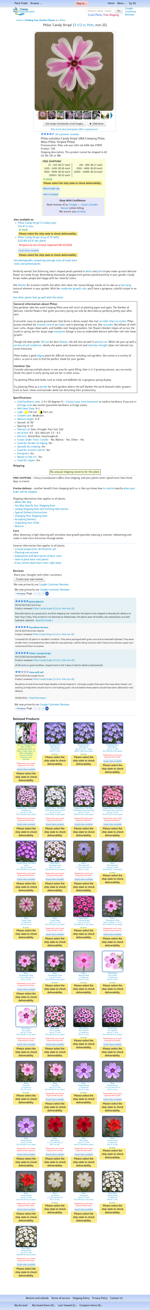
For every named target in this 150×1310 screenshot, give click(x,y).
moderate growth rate (73, 288)
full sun (45, 341)
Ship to (81, 3)
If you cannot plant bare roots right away (38, 562)
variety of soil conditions (28, 345)
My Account (21, 1305)
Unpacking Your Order (27, 522)
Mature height (25, 419)
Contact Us (116, 1298)
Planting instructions (26, 552)
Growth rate (24, 415)
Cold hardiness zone (28, 401)
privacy (81, 211)
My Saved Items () (43, 1305)
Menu (121, 3)
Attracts (22, 436)
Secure (65, 208)
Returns (19, 526)
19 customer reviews (60, 134)
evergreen (59, 331)
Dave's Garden (90, 204)
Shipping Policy (81, 1298)
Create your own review (29, 579)
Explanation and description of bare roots (38, 556)
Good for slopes (26, 460)
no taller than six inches (112, 321)
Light (20, 412)
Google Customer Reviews (54, 584)
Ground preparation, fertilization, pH (35, 549)
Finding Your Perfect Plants (41, 20)
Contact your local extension (82, 401)
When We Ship (23, 502)
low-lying (126, 285)
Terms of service (60, 1298)
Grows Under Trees (28, 439)
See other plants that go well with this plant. (38, 297)
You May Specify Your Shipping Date (35, 505)
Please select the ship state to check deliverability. (72, 183)
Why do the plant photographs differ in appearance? (74, 129)
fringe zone (25, 405)
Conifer (44, 439)
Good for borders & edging (32, 443)
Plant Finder (21, 3)
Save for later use (51, 188)
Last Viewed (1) (67, 1305)
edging (40, 355)
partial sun (101, 341)
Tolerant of (23, 429)
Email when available (29, 250)
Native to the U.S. (27, 457)
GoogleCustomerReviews (130, 11)
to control (108, 488)
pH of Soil (22, 432)
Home (111, 3)
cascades (108, 324)
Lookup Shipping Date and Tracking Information (41, 509)
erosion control (45, 324)
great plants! (36, 601)
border (43, 386)
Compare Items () (91, 1305)
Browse (36, 3)
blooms (22, 285)
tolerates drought (98, 345)
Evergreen (23, 453)
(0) (132, 3)
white (88, 271)
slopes (61, 324)
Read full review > (44, 620)
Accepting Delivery (25, 519)
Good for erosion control (31, 450)
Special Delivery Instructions (31, 512)
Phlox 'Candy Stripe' (40, 653)
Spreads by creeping (28, 446)
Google (73, 204)
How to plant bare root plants (32, 559)
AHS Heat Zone (25, 408)
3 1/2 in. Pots (84, 25)
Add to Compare (50, 194)
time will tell (36, 672)
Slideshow (96, 123)
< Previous (20, 593)
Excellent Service (38, 627)
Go (119, 10)
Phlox (62, 20)
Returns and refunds (37, 1298)
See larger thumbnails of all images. (64, 123)
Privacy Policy (99, 1298)
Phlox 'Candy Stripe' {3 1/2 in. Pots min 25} (53, 608)
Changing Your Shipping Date (31, 516)
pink (99, 271)
